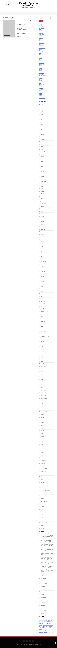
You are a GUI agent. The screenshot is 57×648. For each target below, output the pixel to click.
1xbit (41, 121)
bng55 (42, 149)
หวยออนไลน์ (41, 51)
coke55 (42, 161)
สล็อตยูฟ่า (42, 457)
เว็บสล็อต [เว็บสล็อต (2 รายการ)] (44, 633)
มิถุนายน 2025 (43, 597)
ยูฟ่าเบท (42, 428)
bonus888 (42, 154)
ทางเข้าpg (42, 403)
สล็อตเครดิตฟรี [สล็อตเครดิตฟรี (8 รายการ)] (42, 632)
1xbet (41, 119)
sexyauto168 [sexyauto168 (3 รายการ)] (48, 625)
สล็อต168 (41, 54)
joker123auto (43, 196)
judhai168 (42, 201)
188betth (42, 117)
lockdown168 (43, 208)
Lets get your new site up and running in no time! (21, 10)
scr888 (42, 316)
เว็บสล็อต (42, 514)
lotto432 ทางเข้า (43, 216)
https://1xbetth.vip (42, 75)
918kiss (40, 24)
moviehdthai (43, 241)
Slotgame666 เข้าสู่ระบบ (45, 336)
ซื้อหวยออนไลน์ (42, 50)
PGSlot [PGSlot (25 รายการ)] (46, 623)
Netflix (42, 244)
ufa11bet (42, 353)
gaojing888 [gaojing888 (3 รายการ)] (50, 620)
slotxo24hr (43, 341)
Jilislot (42, 186)
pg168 (40, 58)
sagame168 (43, 303)
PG (41, 256)
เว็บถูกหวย (42, 506)
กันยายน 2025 (43, 589)
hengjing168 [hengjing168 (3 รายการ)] (44, 621)
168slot (42, 109)
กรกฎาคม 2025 (43, 594)
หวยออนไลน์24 (43, 484)
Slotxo (42, 339)
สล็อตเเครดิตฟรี (43, 471)
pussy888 (41, 31)
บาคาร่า (40, 70)
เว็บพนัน (42, 509)
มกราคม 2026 (43, 578)
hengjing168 (43, 178)
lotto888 (42, 221)
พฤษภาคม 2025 (43, 599)
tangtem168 (43, 348)
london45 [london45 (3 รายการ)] (40, 623)
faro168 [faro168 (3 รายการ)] (42, 620)
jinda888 (42, 191)
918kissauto (43, 126)
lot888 (42, 213)
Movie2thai (43, 239)
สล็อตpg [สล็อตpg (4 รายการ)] (46, 630)
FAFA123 (42, 168)
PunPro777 (42, 288)
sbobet (42, 314)
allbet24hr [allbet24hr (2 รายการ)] (51, 619)
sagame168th (41, 28)
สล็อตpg (42, 452)
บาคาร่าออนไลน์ (42, 48)
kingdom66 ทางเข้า (44, 203)
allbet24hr (42, 134)
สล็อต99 (42, 449)
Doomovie (42, 166)
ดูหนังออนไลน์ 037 (44, 392)
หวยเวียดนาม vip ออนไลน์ (45, 490)
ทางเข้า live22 (43, 401)
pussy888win (43, 296)
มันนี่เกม (42, 425)
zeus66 (42, 368)
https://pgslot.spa (42, 76)
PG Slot (42, 258)
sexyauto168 (43, 321)
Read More (19, 36)
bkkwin (42, 146)
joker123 (40, 25)
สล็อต (40, 53)
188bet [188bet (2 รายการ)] (40, 619)
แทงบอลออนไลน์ (44, 522)
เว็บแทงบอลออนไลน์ (44, 520)
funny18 (42, 173)
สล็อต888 (41, 65)
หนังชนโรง (41, 26)
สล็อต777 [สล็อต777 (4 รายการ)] (49, 629)
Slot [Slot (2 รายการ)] (50, 625)
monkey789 (43, 229)
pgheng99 (41, 36)
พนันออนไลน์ (43, 419)
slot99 (40, 60)
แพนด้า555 (43, 525)
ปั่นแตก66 (41, 46)
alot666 (42, 136)
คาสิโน (42, 371)
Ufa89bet (42, 358)
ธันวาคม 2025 (43, 581)
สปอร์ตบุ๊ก (42, 430)
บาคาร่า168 (41, 34)
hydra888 (42, 183)
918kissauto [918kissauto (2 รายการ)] (47, 619)
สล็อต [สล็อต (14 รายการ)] (41, 629)
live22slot (42, 206)
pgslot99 (42, 278)
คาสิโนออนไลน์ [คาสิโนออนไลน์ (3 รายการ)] (47, 626)
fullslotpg (41, 38)
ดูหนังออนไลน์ (42, 85)
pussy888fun (43, 293)
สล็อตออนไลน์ (42, 98)
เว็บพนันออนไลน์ (44, 512)
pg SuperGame (43, 264)
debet (42, 164)
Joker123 (42, 193)
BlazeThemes (38, 644)
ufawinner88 (43, 366)
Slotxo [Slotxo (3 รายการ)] (52, 625)
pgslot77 (41, 45)
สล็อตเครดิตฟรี (43, 463)
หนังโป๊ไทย (41, 74)
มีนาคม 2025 (43, 605)
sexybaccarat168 (44, 323)
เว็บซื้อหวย (42, 503)
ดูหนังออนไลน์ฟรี (44, 398)
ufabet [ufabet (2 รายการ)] (44, 626)
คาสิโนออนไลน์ (43, 373)
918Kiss (6, 35)
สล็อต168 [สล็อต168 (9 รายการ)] (45, 629)
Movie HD (42, 234)
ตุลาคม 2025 (43, 586)
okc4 (41, 249)
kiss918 (40, 80)
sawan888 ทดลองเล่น (44, 308)
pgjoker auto (43, 271)
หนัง (41, 476)
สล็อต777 (42, 444)
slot (40, 83)
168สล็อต (42, 111)
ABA (9, 35)
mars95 (42, 226)
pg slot (40, 79)
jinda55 (40, 59)
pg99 (41, 269)
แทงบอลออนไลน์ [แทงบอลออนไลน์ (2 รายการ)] (47, 633)
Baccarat (42, 141)
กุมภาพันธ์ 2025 (43, 608)
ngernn (42, 246)
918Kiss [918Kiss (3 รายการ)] (45, 619)
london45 (42, 211)
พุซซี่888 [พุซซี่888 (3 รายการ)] (49, 627)
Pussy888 (42, 291)
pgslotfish (42, 281)
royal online (43, 301)
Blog (5, 10)
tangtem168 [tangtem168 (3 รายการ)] (41, 626)
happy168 (42, 176)
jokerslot (41, 94)
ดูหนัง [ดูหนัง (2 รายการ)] (50, 626)
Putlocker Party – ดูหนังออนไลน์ (28, 4)
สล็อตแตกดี (43, 474)
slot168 (42, 333)
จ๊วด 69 (42, 376)
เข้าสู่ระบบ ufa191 (44, 495)
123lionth (42, 106)
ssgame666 (43, 346)
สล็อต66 (40, 61)
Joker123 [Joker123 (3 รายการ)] (49, 621)
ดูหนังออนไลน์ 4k (44, 395)
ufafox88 (42, 363)
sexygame (42, 326)
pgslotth (42, 283)
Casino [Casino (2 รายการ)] (40, 620)
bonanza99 (43, 151)
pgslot (40, 35)
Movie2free (43, 236)
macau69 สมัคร (43, 224)
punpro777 (41, 49)
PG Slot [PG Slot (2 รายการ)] (49, 623)
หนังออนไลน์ (41, 43)
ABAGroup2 (43, 131)
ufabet (42, 361)
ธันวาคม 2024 (43, 613)
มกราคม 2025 (43, 610)
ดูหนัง (40, 40)
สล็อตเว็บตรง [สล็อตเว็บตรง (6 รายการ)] (49, 632)
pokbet (42, 286)
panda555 (42, 253)
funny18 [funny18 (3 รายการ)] (47, 620)
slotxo (40, 71)
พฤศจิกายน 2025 (44, 583)
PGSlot (42, 274)
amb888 (42, 139)
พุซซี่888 (42, 422)
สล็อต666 (42, 441)
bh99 (41, 144)
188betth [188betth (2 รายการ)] (42, 619)
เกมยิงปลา (42, 493)
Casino (42, 159)
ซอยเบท (42, 382)
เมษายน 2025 (43, 602)
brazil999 (42, 156)
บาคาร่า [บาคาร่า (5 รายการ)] (43, 627)
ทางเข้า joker (41, 86)
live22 (40, 39)
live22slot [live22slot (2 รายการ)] (52, 621)
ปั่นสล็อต (42, 414)
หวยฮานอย (43, 487)
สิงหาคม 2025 (43, 591)
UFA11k (42, 356)
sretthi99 (42, 343)
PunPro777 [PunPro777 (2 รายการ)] (51, 623)
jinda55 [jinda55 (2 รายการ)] (47, 621)
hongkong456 (43, 181)
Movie (42, 231)
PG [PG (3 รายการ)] (42, 623)
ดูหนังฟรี (40, 30)
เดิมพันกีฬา (42, 498)
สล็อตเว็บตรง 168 (44, 468)
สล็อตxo (40, 96)
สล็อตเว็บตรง (41, 63)
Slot (41, 328)
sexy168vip (42, 318)
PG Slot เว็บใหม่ (43, 261)
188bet (42, 114)
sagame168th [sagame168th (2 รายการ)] (44, 625)
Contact (8, 10)
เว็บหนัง (42, 517)
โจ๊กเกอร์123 (41, 89)
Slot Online (43, 331)
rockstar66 (43, 298)
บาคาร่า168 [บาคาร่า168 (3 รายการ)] (46, 627)
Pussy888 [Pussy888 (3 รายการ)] (40, 625)
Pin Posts (32, 10)
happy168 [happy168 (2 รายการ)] (40, 621)
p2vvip (42, 251)
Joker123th (43, 198)
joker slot (41, 88)
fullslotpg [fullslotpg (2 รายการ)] (45, 620)
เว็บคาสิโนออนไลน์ (44, 501)
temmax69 (43, 351)
